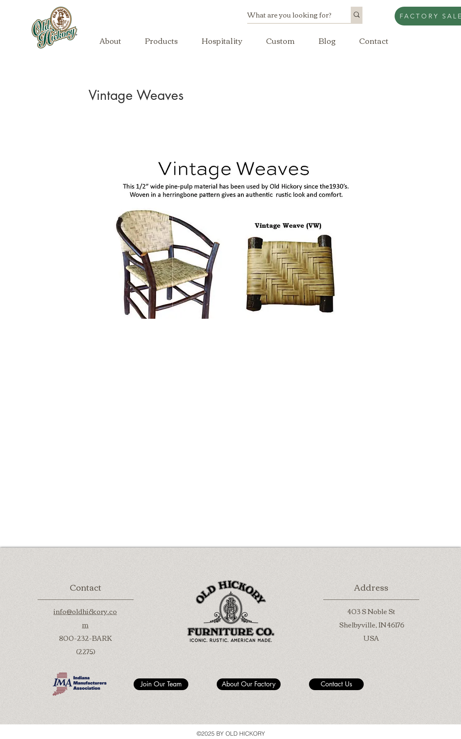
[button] (161, 40)
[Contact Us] (336, 684)
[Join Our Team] (161, 684)
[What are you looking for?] (290, 15)
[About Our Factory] (249, 684)
